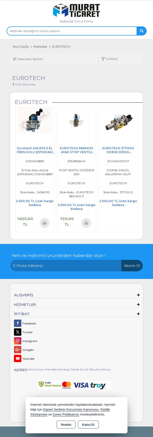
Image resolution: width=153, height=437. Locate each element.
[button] (109, 59)
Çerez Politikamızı (66, 414)
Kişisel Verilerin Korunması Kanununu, (71, 409)
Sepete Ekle (44, 223)
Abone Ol (132, 266)
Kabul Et (88, 424)
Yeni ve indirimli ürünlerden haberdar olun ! (58, 255)
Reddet (66, 424)
